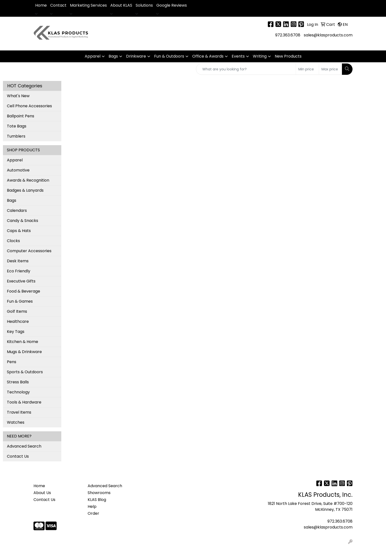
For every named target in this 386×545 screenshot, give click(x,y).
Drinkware (136, 56)
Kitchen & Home (22, 341)
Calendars (17, 210)
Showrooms (99, 493)
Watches (15, 422)
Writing (260, 56)
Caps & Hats (19, 231)
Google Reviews (171, 5)
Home (41, 5)
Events (238, 56)
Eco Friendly (18, 271)
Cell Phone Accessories (29, 106)
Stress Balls (18, 382)
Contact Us (18, 456)
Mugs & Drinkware (24, 352)
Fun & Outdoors (169, 56)
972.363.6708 (287, 35)
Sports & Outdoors (25, 372)
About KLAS (121, 5)
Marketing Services (88, 5)
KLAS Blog (97, 499)
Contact (58, 5)
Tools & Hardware (24, 402)
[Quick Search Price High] (330, 69)
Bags (113, 56)
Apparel (92, 56)
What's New (18, 96)
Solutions (144, 5)
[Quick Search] (246, 69)
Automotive (18, 170)
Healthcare (18, 321)
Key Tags (15, 331)
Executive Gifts (21, 281)
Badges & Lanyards (25, 190)
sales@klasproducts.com (328, 35)
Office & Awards (208, 56)
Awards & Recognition (28, 180)
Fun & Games (20, 301)
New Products (288, 56)
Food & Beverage (23, 291)
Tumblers (16, 136)
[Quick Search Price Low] (307, 69)
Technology (18, 392)
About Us (42, 493)
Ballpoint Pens (20, 116)
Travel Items (19, 412)
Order (93, 513)
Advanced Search (24, 446)
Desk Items (18, 261)
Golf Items (17, 311)
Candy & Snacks (22, 220)
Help (92, 506)
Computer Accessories (29, 251)
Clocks (13, 241)
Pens (11, 362)
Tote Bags (16, 126)
